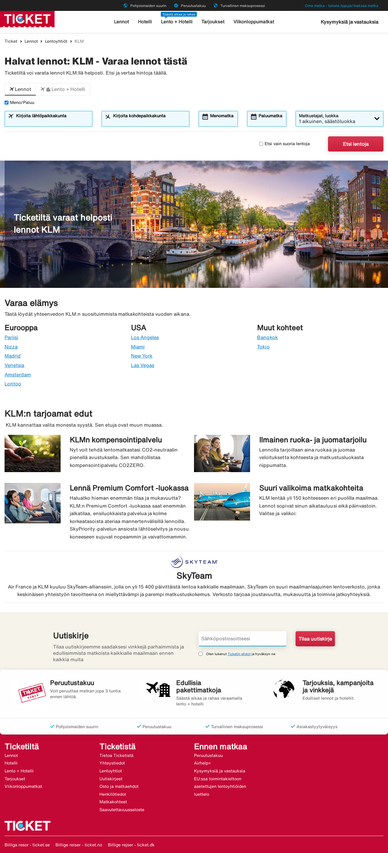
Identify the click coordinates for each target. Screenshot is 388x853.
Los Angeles (145, 337)
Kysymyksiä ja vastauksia (349, 21)
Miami (138, 346)
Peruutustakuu (208, 755)
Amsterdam (18, 374)
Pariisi (11, 337)
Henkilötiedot (112, 794)
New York (141, 355)
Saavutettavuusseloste (121, 810)
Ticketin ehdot (239, 653)
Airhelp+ (202, 763)
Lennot (122, 21)
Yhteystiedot (112, 763)
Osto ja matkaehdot (119, 786)
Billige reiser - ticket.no (78, 845)
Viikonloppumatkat (253, 21)
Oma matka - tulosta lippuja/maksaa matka (341, 6)
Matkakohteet (113, 802)
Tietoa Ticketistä (116, 755)
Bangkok (267, 337)
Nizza (11, 346)
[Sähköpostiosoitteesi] (242, 638)
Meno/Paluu (19, 102)
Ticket (11, 41)
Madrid (13, 355)
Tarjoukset (213, 21)
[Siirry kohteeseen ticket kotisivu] (27, 18)
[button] (20, 89)
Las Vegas (142, 365)
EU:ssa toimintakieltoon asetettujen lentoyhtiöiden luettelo (220, 786)
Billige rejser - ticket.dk (131, 845)
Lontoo (13, 383)
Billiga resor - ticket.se (27, 845)
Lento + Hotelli (177, 21)
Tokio (263, 346)
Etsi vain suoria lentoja (284, 144)
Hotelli (145, 21)
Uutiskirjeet (110, 779)
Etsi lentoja (356, 144)
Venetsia (14, 365)
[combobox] (52, 121)
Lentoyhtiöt (56, 41)
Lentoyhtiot (110, 771)
